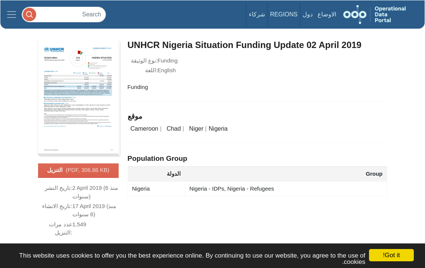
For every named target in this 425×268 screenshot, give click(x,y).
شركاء (257, 14)
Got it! (391, 255)
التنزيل (78, 170)
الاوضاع (327, 14)
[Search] (64, 14)
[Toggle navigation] (11, 14)
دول (308, 14)
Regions (284, 14)
